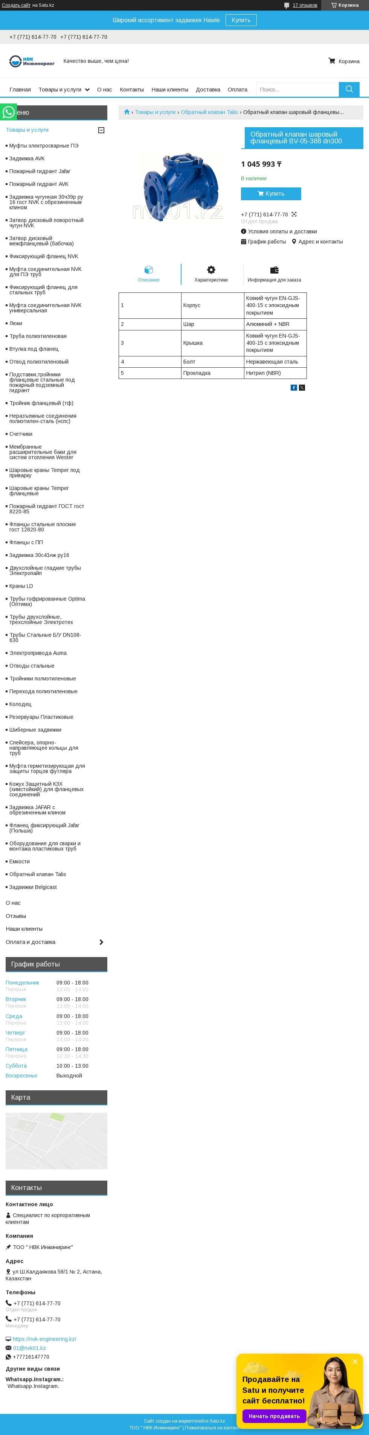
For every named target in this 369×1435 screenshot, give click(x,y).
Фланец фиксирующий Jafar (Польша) (44, 828)
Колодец (20, 704)
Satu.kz (217, 1421)
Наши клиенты (169, 89)
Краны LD (21, 586)
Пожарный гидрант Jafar (39, 171)
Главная (20, 89)
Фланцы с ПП (26, 542)
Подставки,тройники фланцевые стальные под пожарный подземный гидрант (42, 382)
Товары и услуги (59, 89)
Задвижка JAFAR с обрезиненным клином (37, 810)
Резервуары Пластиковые (41, 717)
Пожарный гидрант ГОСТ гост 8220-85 (46, 508)
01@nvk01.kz (29, 1348)
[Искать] (349, 89)
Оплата (237, 89)
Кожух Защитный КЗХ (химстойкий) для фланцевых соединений (46, 789)
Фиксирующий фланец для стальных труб (43, 289)
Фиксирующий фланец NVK (43, 256)
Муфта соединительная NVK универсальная (45, 307)
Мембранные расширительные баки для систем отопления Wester (42, 452)
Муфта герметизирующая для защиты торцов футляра (47, 768)
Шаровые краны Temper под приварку (44, 472)
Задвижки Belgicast (33, 887)
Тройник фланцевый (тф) (41, 403)
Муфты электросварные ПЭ (44, 146)
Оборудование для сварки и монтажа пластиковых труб (45, 846)
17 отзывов (305, 5)
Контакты (132, 89)
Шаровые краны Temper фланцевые (39, 490)
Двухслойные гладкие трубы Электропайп (45, 570)
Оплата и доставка (30, 942)
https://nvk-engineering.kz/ (44, 1339)
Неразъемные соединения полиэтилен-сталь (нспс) (42, 418)
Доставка (208, 89)
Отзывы (16, 916)
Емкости (19, 861)
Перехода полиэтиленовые (43, 691)
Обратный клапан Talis (209, 112)
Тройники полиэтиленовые (42, 679)
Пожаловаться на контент (212, 1427)
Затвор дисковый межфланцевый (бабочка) (41, 241)
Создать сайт (16, 5)
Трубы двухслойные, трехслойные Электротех (41, 619)
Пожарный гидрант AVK (39, 184)
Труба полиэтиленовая (38, 336)
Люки (15, 323)
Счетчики (20, 434)
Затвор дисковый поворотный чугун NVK (46, 222)
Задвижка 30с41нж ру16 (39, 555)
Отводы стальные (32, 666)
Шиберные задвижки (35, 730)
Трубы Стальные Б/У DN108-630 (45, 637)
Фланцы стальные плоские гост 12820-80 (42, 527)
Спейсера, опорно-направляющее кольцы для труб (43, 748)
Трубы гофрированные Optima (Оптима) (47, 601)
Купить (241, 20)
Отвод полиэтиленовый (39, 362)
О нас (104, 89)
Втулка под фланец (34, 349)
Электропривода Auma (38, 653)
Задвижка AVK (27, 158)
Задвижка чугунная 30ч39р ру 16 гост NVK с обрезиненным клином (46, 202)
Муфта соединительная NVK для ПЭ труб (45, 271)
